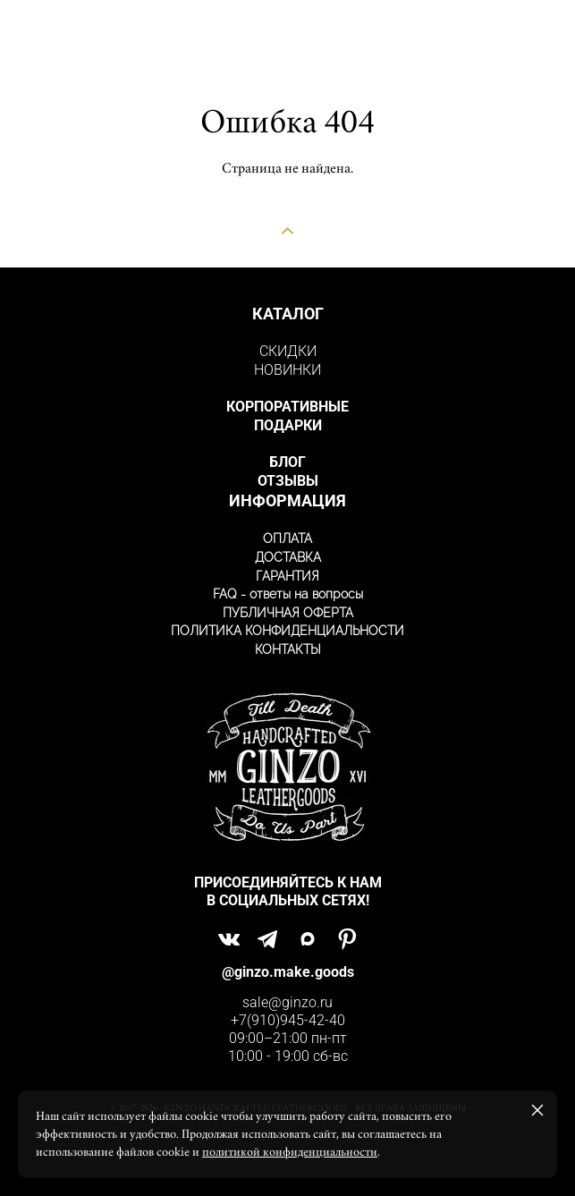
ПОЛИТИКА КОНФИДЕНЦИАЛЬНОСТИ (287, 630)
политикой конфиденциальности (289, 1152)
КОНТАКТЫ (288, 649)
